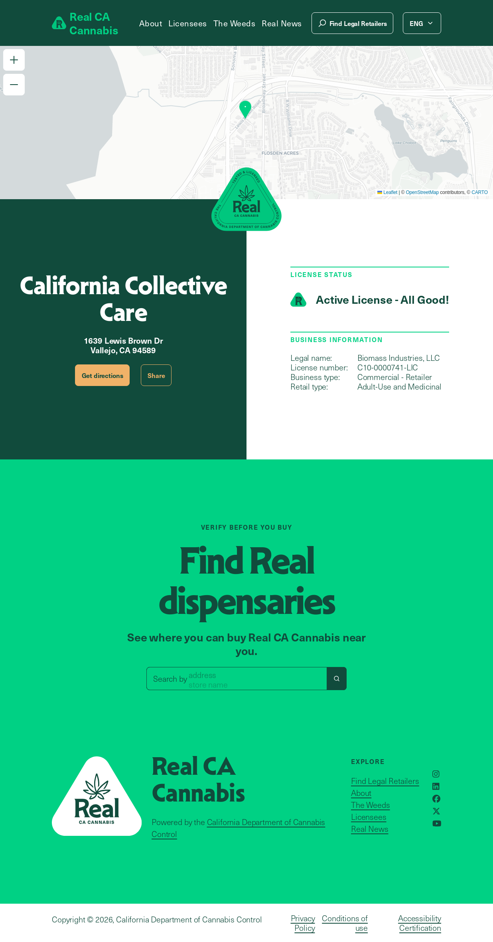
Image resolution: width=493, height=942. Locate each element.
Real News (282, 23)
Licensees (187, 23)
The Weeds (234, 23)
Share (156, 375)
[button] (14, 60)
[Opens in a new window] (436, 774)
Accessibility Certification (419, 922)
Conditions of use (345, 922)
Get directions (102, 375)
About (150, 23)
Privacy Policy (303, 922)
